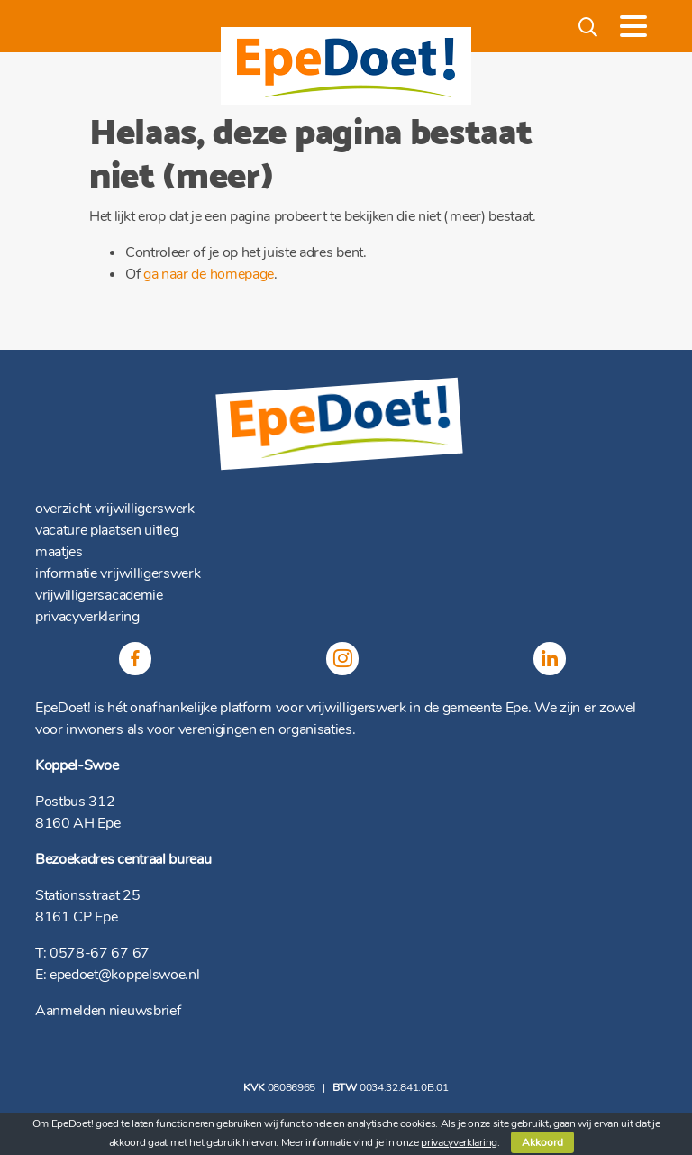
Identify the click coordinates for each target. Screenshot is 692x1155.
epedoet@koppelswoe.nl (124, 975)
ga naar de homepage (208, 274)
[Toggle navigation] (633, 26)
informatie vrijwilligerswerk (117, 573)
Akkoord (542, 1142)
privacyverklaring (87, 617)
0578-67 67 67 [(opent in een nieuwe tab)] (100, 953)
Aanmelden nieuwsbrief (107, 1011)
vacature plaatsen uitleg (106, 530)
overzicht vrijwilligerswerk (115, 508)
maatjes (59, 552)
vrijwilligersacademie (99, 595)
